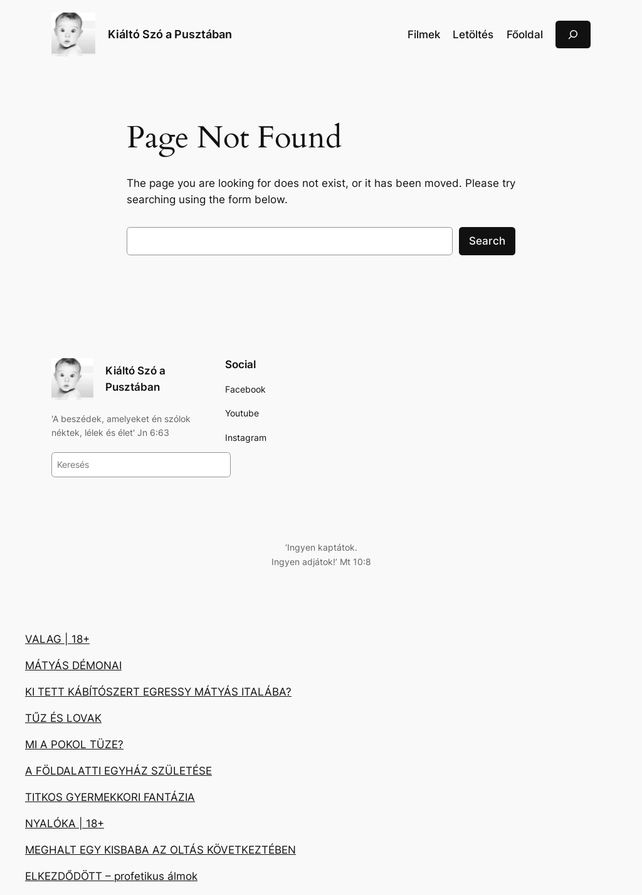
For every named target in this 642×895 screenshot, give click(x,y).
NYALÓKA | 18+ (64, 823)
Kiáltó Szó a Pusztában (170, 34)
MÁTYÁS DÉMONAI (73, 665)
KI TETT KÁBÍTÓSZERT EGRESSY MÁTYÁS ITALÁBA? (158, 692)
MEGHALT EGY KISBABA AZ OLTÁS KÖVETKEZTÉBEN (160, 850)
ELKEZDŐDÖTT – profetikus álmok (111, 876)
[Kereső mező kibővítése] (573, 34)
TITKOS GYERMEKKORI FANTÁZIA (110, 797)
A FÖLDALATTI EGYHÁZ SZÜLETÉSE (118, 771)
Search (487, 241)
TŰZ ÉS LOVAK (63, 718)
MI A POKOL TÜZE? (74, 744)
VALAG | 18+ (57, 639)
